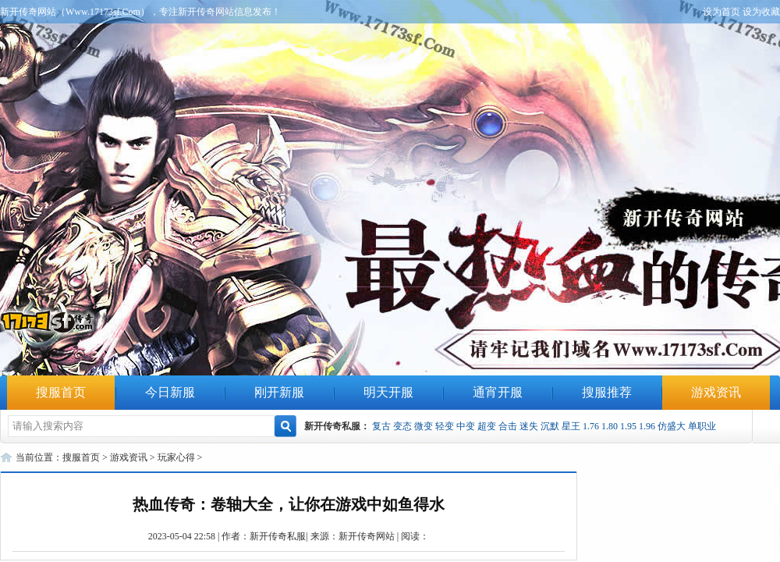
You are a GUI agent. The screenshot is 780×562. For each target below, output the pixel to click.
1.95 (628, 426)
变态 (402, 426)
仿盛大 (672, 426)
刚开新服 (279, 392)
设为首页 (721, 11)
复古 (381, 426)
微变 (423, 426)
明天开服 (388, 392)
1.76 (591, 426)
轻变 (444, 426)
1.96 (647, 426)
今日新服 (170, 392)
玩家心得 (176, 457)
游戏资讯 (716, 392)
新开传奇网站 (367, 536)
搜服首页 (61, 392)
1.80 (609, 426)
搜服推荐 (607, 392)
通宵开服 (498, 392)
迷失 (528, 426)
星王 (571, 426)
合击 (507, 426)
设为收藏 (761, 11)
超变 (486, 426)
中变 (465, 426)
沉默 (550, 426)
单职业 (702, 426)
